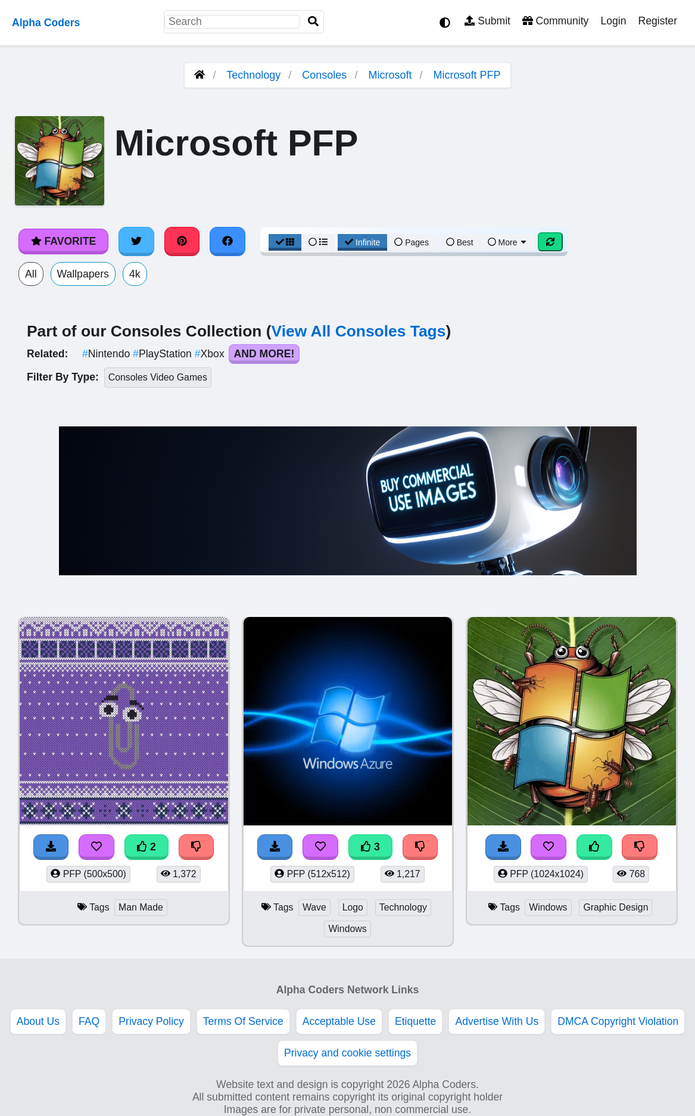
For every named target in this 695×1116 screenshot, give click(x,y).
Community (555, 21)
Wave (314, 907)
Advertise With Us (496, 1021)
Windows (347, 929)
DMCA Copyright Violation (617, 1021)
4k (135, 274)
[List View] (318, 242)
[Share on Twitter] (136, 241)
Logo (352, 907)
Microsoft (390, 75)
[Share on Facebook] (227, 241)
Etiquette (415, 1021)
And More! (264, 354)
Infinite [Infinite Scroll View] (362, 242)
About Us (38, 1021)
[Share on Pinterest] (182, 241)
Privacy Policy (151, 1021)
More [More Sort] (508, 242)
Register (657, 21)
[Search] (313, 22)
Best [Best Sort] (459, 242)
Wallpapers (83, 274)
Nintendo (107, 354)
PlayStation (164, 354)
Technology (253, 75)
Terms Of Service (243, 1021)
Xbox (211, 354)
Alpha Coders (46, 23)
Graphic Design (615, 907)
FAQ (89, 1021)
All (31, 274)
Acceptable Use (339, 1021)
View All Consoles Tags (359, 331)
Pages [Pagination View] (411, 242)
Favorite (63, 241)
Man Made (141, 907)
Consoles (324, 75)
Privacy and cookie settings (347, 1053)
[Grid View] (285, 242)
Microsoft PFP (466, 75)
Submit (487, 21)
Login (613, 21)
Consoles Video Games (157, 377)
